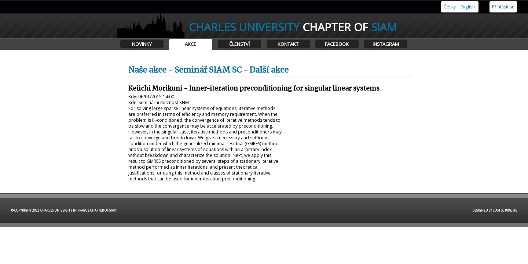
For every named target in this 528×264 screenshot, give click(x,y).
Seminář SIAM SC (208, 70)
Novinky (142, 44)
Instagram (386, 44)
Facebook (337, 44)
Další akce (269, 70)
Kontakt (288, 44)
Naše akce (147, 70)
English (468, 7)
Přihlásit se (503, 7)
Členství (239, 44)
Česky (450, 7)
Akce (190, 44)
